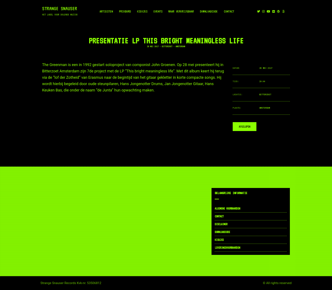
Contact (229, 11)
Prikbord (125, 11)
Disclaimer (221, 224)
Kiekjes (142, 11)
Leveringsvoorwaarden (227, 247)
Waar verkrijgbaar (181, 11)
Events (158, 11)
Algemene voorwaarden (227, 208)
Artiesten (106, 11)
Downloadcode (209, 11)
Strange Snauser (59, 8)
